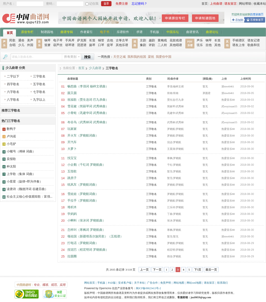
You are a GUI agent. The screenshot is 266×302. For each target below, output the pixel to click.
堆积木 (72, 207)
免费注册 (121, 3)
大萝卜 (72, 148)
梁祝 (151, 56)
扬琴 (92, 45)
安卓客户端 (124, 282)
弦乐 (200, 45)
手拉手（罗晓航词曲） (82, 200)
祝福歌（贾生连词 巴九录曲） (88, 99)
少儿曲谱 (95, 68)
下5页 (197, 269)
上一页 (144, 269)
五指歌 (72, 171)
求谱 (139, 31)
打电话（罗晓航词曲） (82, 243)
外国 (30, 45)
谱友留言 (230, 3)
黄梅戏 (162, 40)
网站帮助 (245, 3)
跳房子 (72, 178)
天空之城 (119, 56)
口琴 (101, 45)
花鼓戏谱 (176, 40)
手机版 (154, 31)
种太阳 (11, 166)
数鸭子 (11, 129)
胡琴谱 (69, 45)
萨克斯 (81, 40)
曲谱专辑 (67, 31)
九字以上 (39, 99)
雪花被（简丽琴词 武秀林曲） (88, 106)
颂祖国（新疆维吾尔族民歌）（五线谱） (95, 236)
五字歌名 (39, 84)
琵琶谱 (81, 45)
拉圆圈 (72, 256)
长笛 (92, 40)
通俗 (21, 40)
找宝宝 (72, 158)
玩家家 (72, 129)
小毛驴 (11, 144)
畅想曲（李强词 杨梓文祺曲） (88, 86)
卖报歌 (11, 159)
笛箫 (47, 45)
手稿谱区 (238, 40)
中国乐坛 (172, 31)
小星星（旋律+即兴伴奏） (25, 181)
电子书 (104, 31)
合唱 (12, 45)
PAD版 (112, 282)
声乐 (200, 40)
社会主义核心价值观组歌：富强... (30, 196)
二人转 (162, 45)
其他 (217, 45)
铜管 (101, 40)
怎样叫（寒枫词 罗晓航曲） (86, 229)
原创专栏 (27, 31)
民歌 (12, 40)
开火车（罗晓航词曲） (82, 135)
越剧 (152, 40)
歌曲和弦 (253, 45)
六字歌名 (13, 92)
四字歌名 (13, 84)
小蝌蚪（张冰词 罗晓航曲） (86, 220)
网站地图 (179, 282)
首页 (204, 3)
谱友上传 (238, 45)
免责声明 (165, 282)
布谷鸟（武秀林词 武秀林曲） (88, 122)
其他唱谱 (176, 45)
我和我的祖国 (136, 56)
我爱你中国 (163, 56)
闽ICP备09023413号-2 (148, 288)
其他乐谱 (122, 45)
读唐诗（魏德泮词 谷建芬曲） (27, 189)
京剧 (143, 40)
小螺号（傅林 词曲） (21, 151)
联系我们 (222, 282)
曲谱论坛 (212, 31)
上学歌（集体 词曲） (21, 174)
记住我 (93, 3)
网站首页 (89, 282)
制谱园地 (47, 31)
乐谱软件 (123, 31)
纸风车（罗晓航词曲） (82, 184)
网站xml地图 (194, 282)
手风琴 (69, 40)
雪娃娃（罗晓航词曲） (82, 194)
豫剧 (143, 45)
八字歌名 (13, 99)
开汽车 (72, 142)
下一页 (157, 269)
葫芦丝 (58, 45)
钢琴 (47, 40)
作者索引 (86, 31)
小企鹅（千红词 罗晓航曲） (86, 164)
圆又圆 (72, 93)
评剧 (152, 45)
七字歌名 (39, 92)
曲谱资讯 (192, 31)
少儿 (21, 45)
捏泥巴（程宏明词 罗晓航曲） (88, 249)
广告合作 (152, 282)
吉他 (110, 40)
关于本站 (139, 282)
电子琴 (58, 40)
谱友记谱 (253, 40)
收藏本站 (260, 3)
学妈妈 (72, 213)
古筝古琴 (122, 40)
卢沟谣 (11, 136)
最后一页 (211, 269)
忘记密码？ (139, 3)
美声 (30, 40)
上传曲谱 (216, 3)
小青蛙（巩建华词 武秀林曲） (88, 113)
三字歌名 (151, 86)
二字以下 (13, 76)
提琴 (110, 45)
